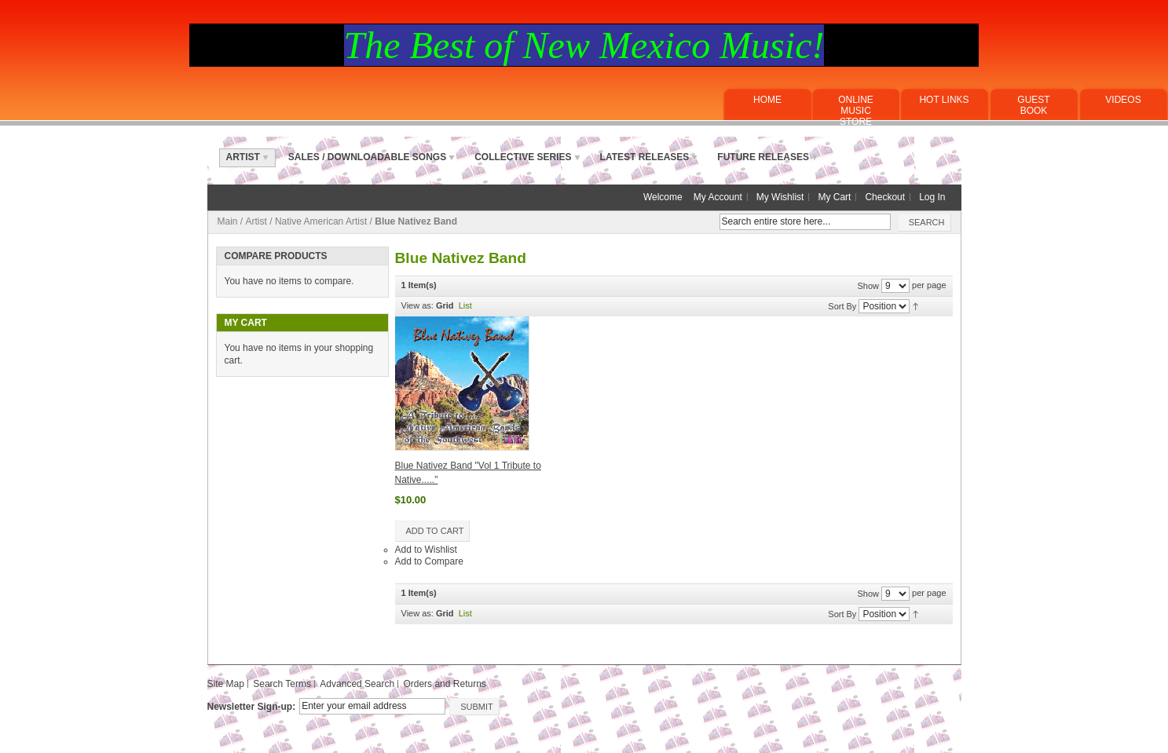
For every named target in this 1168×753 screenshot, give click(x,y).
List (465, 305)
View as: (417, 305)
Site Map (225, 683)
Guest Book (1033, 105)
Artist (256, 221)
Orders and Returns (444, 683)
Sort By (842, 305)
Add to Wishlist (426, 549)
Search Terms (282, 683)
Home (767, 99)
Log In (932, 197)
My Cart (834, 197)
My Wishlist (780, 197)
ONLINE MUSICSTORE (855, 110)
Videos (1123, 99)
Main (228, 221)
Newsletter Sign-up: (251, 706)
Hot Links (943, 99)
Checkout (885, 197)
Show (868, 285)
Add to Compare (429, 561)
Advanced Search (357, 683)
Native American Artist (322, 221)
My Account (718, 197)
